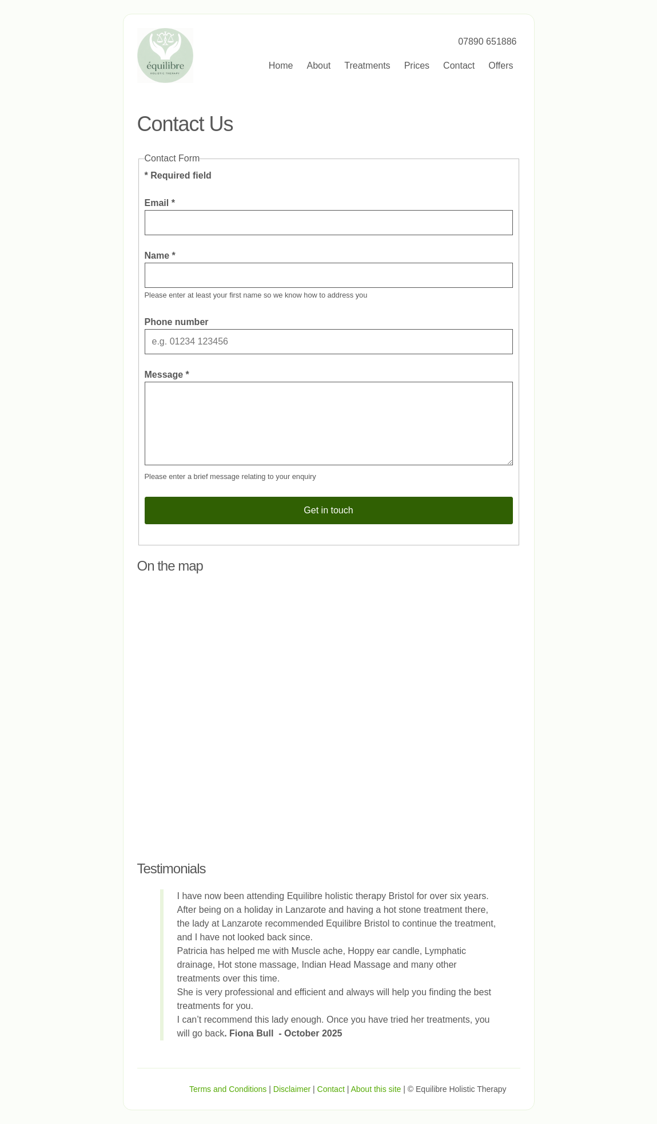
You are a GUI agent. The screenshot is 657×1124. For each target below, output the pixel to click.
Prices (416, 65)
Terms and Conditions (227, 1089)
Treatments (367, 65)
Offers (500, 65)
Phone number (177, 322)
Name (160, 255)
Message (167, 374)
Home (281, 65)
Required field (178, 175)
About (318, 65)
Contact (459, 65)
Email (160, 203)
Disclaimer (291, 1089)
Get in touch (328, 510)
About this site (376, 1089)
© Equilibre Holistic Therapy (457, 1089)
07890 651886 (487, 41)
